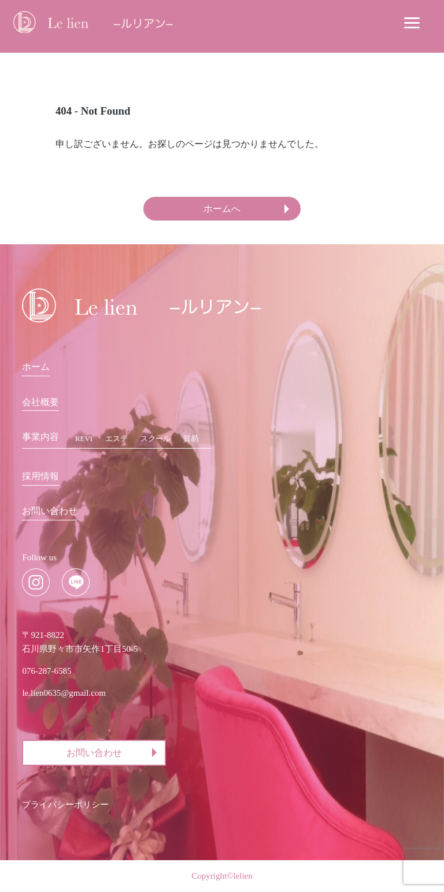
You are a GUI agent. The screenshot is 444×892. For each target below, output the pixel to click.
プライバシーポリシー (65, 805)
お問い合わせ (49, 511)
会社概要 (40, 402)
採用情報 (40, 476)
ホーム (36, 367)
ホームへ (222, 209)
